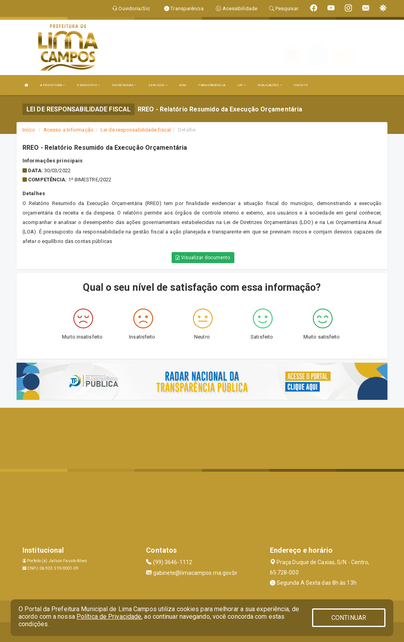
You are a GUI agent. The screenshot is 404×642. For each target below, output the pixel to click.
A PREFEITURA (52, 85)
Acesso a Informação (68, 130)
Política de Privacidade (109, 616)
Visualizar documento (203, 257)
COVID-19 (301, 85)
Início (28, 130)
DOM (182, 85)
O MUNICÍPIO (88, 85)
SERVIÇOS (157, 85)
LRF (241, 85)
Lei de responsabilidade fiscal (136, 130)
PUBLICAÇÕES (270, 85)
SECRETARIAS (124, 85)
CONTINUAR (348, 617)
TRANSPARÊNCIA (211, 85)
